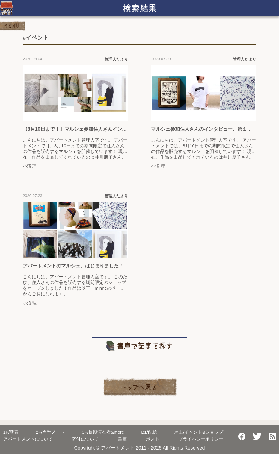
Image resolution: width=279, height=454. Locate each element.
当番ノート (50, 432)
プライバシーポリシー (200, 438)
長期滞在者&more (103, 432)
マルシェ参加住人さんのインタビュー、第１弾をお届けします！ (201, 130)
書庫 (122, 438)
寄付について (85, 438)
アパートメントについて (28, 438)
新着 (11, 432)
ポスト (152, 438)
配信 (149, 432)
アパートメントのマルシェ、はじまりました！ (73, 265)
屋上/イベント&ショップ (198, 432)
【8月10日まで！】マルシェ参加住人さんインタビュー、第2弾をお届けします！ (75, 130)
